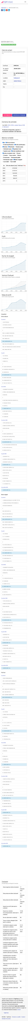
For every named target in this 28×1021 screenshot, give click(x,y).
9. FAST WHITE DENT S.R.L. (6, 656)
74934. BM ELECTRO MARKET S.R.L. (8, 344)
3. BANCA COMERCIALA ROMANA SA (8, 683)
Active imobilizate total (17, 151)
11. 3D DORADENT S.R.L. (6, 483)
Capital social (6, 151)
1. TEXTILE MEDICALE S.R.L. (7, 422)
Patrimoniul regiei (8, 159)
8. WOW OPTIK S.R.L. (5, 475)
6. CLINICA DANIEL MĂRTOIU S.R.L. (8, 648)
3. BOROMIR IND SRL (5, 539)
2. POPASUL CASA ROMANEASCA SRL (8, 392)
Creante (5, 155)
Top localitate (3, 386)
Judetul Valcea (17, 81)
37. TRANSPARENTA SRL (6, 800)
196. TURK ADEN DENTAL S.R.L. (7, 622)
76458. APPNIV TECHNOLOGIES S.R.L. (8, 524)
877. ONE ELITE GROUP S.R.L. (7, 383)
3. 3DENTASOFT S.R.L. (6, 818)
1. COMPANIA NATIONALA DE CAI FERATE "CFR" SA (11, 500)
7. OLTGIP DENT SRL (5, 472)
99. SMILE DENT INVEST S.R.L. (7, 439)
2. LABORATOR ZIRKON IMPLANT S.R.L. (9, 459)
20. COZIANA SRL (5, 416)
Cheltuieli (11, 147)
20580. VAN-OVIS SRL (5, 702)
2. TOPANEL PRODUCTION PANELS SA (8, 714)
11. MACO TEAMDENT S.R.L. (7, 661)
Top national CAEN (4, 420)
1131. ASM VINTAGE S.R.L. (6, 558)
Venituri (5, 147)
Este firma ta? (7, 115)
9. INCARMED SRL (5, 759)
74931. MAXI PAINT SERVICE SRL (7, 335)
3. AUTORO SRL (4, 717)
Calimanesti (17, 78)
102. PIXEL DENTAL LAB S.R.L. (7, 447)
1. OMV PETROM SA (5, 322)
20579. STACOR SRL (5, 700)
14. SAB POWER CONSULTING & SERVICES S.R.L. (10, 400)
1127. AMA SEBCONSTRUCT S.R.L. (8, 547)
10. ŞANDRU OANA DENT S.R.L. (7, 837)
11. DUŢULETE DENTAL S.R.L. (7, 839)
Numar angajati (17, 159)
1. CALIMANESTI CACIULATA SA (7, 389)
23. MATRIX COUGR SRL (6, 589)
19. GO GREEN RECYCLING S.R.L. (7, 578)
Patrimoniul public (15, 157)
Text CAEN (12, 161)
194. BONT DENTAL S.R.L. (6, 617)
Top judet (2, 353)
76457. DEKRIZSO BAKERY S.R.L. (7, 522)
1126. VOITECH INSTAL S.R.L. (7, 544)
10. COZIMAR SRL (5, 761)
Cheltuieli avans (7, 149)
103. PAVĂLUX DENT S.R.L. (6, 450)
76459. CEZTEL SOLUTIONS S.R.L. (7, 527)
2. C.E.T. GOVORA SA (5, 536)
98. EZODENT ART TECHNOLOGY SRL (8, 436)
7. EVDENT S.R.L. (5, 829)
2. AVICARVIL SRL (5, 358)
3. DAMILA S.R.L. (5, 361)
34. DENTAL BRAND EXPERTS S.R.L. (8, 792)
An (4, 142)
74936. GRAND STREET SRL (6, 349)
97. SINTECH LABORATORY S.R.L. (7, 433)
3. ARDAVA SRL (5, 572)
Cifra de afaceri (10, 142)
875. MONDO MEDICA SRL (6, 377)
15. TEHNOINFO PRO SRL (6, 403)
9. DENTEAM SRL (5, 478)
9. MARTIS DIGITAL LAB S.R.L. (7, 834)
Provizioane (6, 157)
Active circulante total (9, 153)
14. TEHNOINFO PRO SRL (6, 772)
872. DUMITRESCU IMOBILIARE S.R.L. (8, 369)
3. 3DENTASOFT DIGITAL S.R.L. (7, 462)
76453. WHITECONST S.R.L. (6, 511)
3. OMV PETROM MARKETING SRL (8, 327)
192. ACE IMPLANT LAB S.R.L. (7, 611)
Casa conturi (12, 155)
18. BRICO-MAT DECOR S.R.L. (7, 411)
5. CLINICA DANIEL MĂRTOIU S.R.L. (8, 467)
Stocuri (18, 153)
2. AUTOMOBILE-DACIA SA (6, 324)
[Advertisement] (14, 25)
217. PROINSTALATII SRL (6, 739)
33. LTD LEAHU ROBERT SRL (7, 789)
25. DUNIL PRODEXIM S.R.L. (7, 594)
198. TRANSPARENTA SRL (6, 628)
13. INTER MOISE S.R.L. (6, 770)
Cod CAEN (6, 161)
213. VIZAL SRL (4, 728)
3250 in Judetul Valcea (16, 125)
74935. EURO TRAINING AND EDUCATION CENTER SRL (11, 346)
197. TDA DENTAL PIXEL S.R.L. (7, 625)
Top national (3, 319)
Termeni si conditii (16, 1017)
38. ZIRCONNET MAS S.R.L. (6, 803)
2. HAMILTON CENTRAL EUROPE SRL (8, 425)
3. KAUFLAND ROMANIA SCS (7, 505)
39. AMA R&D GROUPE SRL (6, 806)
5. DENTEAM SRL (5, 645)
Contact (19, 1009)
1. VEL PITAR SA (5, 355)
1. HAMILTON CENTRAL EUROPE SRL (8, 779)
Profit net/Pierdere (19, 144)
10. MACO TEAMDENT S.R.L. (7, 481)
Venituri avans (19, 147)
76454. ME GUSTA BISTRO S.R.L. (7, 513)
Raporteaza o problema (19, 115)
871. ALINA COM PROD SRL (6, 366)
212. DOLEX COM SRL (5, 725)
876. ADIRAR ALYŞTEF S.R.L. (7, 380)
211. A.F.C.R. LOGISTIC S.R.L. (7, 722)
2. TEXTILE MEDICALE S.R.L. (7, 781)
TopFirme (6, 1013)
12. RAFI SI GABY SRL (5, 767)
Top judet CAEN (3, 453)
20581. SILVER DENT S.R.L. (6, 705)
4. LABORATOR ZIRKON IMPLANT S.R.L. (9, 820)
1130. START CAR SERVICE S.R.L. (7, 555)
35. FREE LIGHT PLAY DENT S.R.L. (8, 795)
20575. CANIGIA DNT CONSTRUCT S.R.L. (9, 689)
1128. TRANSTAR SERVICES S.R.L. (7, 550)
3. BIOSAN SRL (4, 394)
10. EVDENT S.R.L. (5, 659)
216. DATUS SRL (5, 736)
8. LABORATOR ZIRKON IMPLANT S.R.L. (9, 653)
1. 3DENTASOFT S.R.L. (6, 456)
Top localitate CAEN (4, 487)
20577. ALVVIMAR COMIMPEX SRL (8, 694)
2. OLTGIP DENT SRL (5, 637)
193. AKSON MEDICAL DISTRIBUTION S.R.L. (9, 614)
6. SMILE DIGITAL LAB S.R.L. (7, 470)
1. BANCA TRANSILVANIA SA (7, 678)
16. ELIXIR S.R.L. (5, 405)
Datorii (19, 155)
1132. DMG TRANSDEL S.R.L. (7, 561)
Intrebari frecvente (6, 1018)
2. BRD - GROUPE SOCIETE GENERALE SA (9, 681)
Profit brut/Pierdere (8, 144)
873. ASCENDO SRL (5, 372)
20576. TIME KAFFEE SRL (6, 691)
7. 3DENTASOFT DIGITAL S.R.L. (7, 650)
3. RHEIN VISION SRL (5, 428)
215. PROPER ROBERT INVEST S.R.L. (8, 733)
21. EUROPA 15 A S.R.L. (6, 583)
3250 (9, 125)
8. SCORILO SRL (4, 756)
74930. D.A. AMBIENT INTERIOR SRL (8, 333)
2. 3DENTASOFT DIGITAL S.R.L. (7, 815)
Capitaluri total (16, 149)
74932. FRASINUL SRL (5, 338)
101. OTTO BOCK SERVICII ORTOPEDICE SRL (9, 444)
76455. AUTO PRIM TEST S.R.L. (7, 516)
